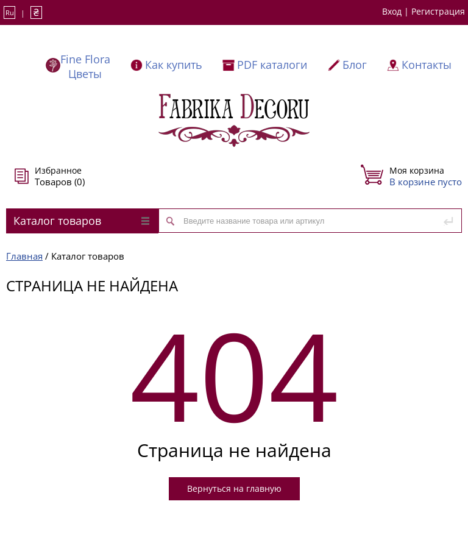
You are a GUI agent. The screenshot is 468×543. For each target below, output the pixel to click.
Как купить (173, 64)
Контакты (427, 64)
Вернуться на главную (234, 488)
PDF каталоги (272, 64)
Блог (354, 64)
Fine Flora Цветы (85, 66)
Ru (9, 12)
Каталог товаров (81, 220)
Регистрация (438, 11)
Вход (392, 11)
